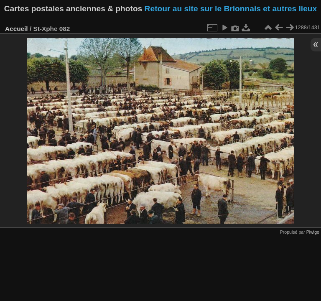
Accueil (16, 28)
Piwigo (312, 232)
